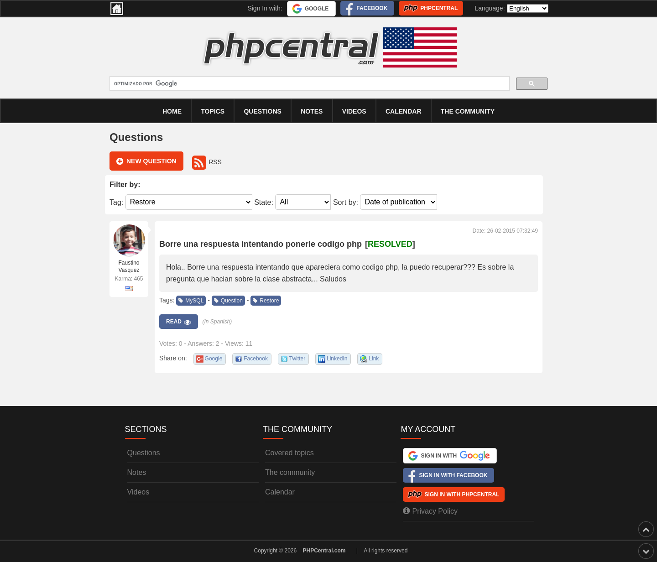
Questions (262, 111)
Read (178, 322)
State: (263, 202)
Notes (312, 111)
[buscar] (308, 83)
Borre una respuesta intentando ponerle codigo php (260, 244)
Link (374, 358)
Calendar (280, 492)
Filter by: (125, 184)
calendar (404, 111)
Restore (266, 300)
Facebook (371, 8)
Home (172, 111)
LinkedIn (337, 358)
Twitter (297, 358)
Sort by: (345, 202)
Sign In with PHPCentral (461, 494)
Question (228, 300)
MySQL (190, 300)
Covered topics (289, 453)
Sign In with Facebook (453, 475)
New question (146, 161)
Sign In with (455, 456)
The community (468, 111)
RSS (207, 162)
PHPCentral (439, 8)
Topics (212, 111)
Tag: (116, 202)
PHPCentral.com (324, 550)
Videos (354, 111)
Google (317, 8)
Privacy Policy (430, 511)
